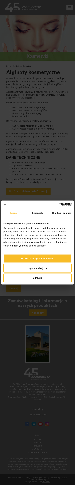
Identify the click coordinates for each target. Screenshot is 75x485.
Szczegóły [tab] (37, 213)
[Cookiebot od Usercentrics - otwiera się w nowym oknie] (59, 205)
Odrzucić (37, 278)
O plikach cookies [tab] (61, 213)
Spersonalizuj (38, 268)
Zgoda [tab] (13, 213)
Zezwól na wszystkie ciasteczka (37, 258)
